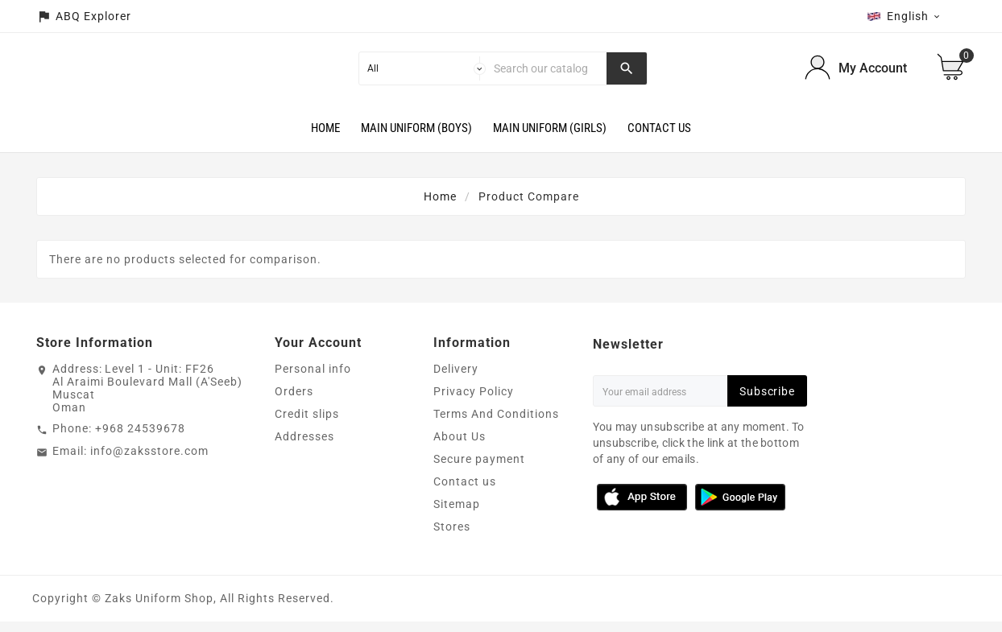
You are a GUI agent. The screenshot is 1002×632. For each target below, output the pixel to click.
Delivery (455, 379)
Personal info (313, 379)
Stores (451, 537)
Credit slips (307, 424)
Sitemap (456, 514)
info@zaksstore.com (149, 461)
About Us (459, 446)
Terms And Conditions (496, 424)
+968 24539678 (140, 438)
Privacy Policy (473, 401)
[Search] (546, 73)
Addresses (304, 446)
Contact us (464, 491)
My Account (872, 73)
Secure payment (479, 469)
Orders (294, 401)
